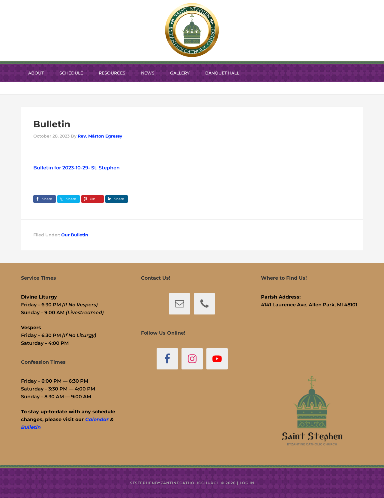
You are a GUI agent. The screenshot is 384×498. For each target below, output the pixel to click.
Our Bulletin (74, 235)
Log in (247, 483)
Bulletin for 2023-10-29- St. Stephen (76, 168)
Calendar (97, 419)
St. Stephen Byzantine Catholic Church (192, 30)
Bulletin (31, 427)
